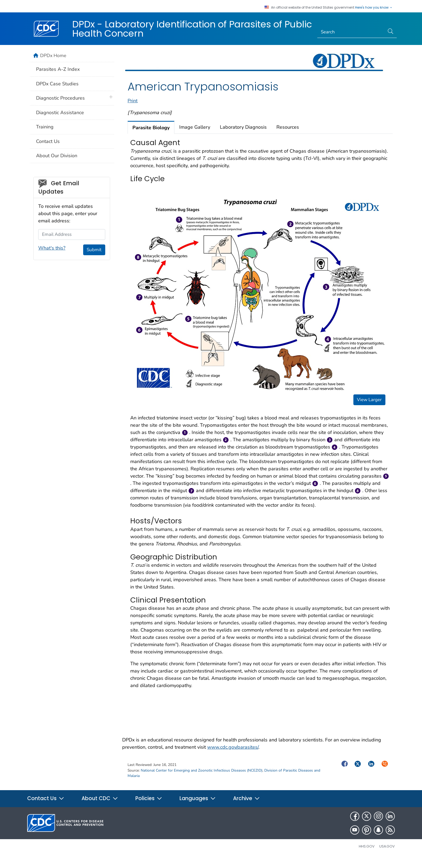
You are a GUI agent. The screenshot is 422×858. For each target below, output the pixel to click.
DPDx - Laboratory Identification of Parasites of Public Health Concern (192, 29)
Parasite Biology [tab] (151, 127)
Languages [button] (198, 798)
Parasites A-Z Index (58, 69)
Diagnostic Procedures (60, 98)
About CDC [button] (100, 798)
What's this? (51, 248)
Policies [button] (148, 798)
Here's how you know (374, 7)
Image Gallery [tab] (194, 127)
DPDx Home (53, 55)
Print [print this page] (133, 100)
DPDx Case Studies (57, 83)
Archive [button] (246, 798)
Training (45, 127)
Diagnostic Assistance (60, 112)
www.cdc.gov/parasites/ (232, 747)
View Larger (369, 400)
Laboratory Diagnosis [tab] (243, 127)
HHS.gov (367, 846)
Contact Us (48, 141)
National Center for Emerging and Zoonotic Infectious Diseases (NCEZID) (201, 770)
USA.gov (387, 846)
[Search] (351, 32)
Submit (94, 250)
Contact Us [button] (45, 798)
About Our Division (56, 155)
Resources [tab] (287, 127)
